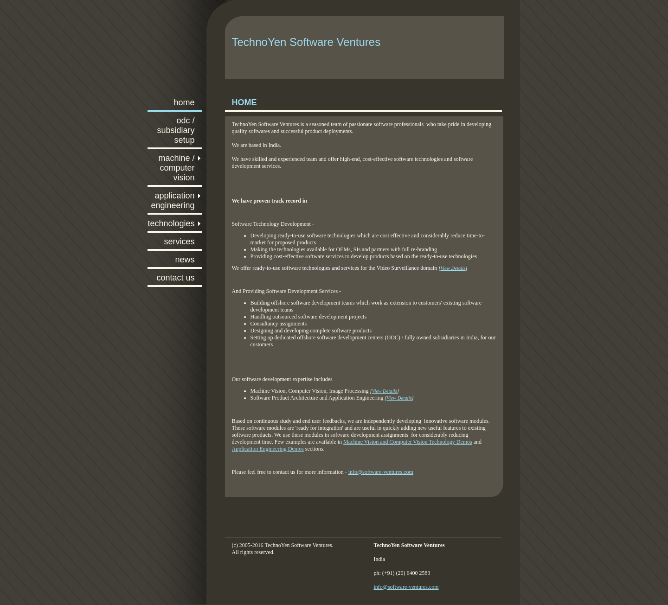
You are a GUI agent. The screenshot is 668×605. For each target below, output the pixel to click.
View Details (384, 391)
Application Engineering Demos (268, 449)
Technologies (171, 223)
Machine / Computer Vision (176, 167)
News (184, 259)
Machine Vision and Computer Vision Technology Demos (407, 442)
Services (179, 241)
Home (183, 102)
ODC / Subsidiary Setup (175, 130)
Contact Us (175, 277)
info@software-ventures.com (380, 472)
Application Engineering (172, 200)
